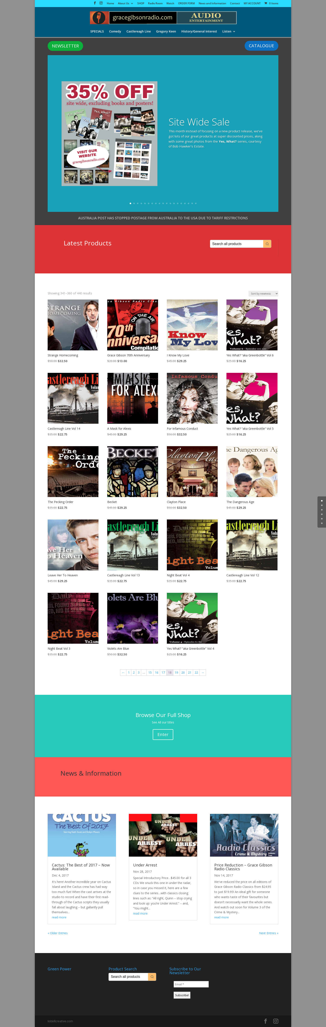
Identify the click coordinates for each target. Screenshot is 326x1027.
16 (185, 203)
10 (163, 203)
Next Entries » (268, 933)
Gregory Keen (166, 32)
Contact (235, 3)
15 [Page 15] (150, 672)
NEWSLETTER (65, 46)
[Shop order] (263, 294)
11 (166, 203)
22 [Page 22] (196, 672)
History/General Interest (199, 32)
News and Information (212, 3)
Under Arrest (145, 865)
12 (170, 203)
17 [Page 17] (163, 672)
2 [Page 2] (134, 672)
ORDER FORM (186, 3)
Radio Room (155, 3)
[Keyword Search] (236, 244)
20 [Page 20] (183, 672)
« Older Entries (58, 933)
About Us (123, 3)
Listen (227, 32)
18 (192, 203)
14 (177, 203)
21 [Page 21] (189, 672)
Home (110, 3)
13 (174, 203)
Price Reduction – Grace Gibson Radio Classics (243, 866)
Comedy (115, 32)
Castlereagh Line (138, 32)
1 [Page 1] (129, 672)
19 (196, 203)
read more (59, 917)
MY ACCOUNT (252, 3)
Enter (163, 734)
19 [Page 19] (176, 672)
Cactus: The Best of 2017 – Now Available (81, 866)
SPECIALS (96, 32)
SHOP (140, 3)
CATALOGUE (261, 46)
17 (188, 203)
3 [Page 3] (139, 672)
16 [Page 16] (156, 672)
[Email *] (191, 984)
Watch (170, 3)
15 (181, 203)
